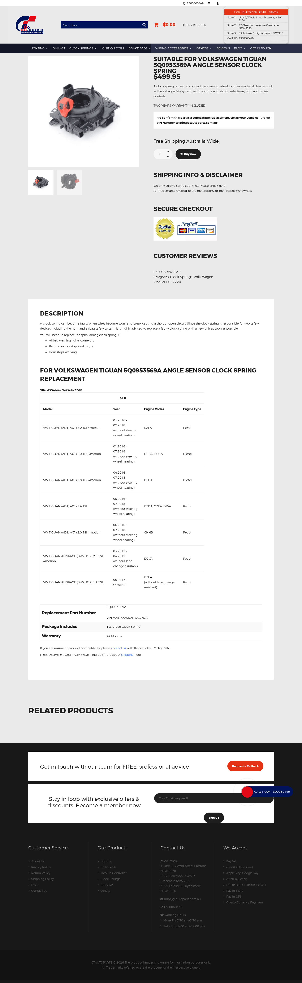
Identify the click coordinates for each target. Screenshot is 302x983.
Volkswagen (203, 277)
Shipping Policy (42, 879)
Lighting (106, 861)
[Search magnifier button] (144, 24)
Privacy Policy (41, 867)
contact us (118, 648)
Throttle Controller (113, 873)
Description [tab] (61, 314)
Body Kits (107, 884)
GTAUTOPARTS (101, 962)
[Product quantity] (163, 154)
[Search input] (101, 25)
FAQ (34, 884)
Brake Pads (108, 867)
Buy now (190, 154)
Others (105, 890)
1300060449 (173, 907)
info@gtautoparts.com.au (198, 123)
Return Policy (40, 873)
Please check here (212, 185)
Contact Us (39, 890)
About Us (37, 861)
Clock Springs (181, 277)
